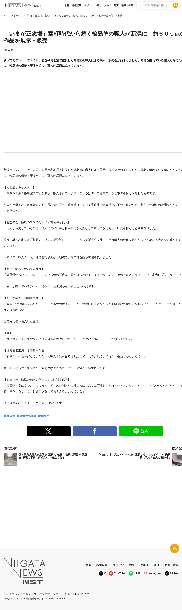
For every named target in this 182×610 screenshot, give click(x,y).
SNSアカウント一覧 (16, 593)
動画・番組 (127, 5)
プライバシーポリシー (45, 593)
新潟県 (11, 415)
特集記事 (76, 5)
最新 (66, 5)
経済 (116, 5)
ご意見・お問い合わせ (75, 593)
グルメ (107, 5)
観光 (98, 5)
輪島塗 (45, 415)
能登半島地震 (28, 415)
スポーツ (89, 5)
